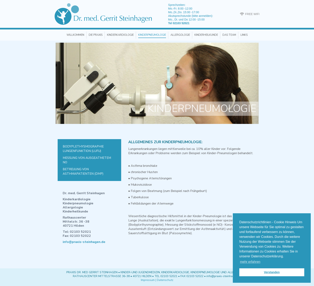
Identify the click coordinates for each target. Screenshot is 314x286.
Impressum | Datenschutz (157, 280)
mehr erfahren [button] (250, 261)
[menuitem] (75, 35)
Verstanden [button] (272, 272)
